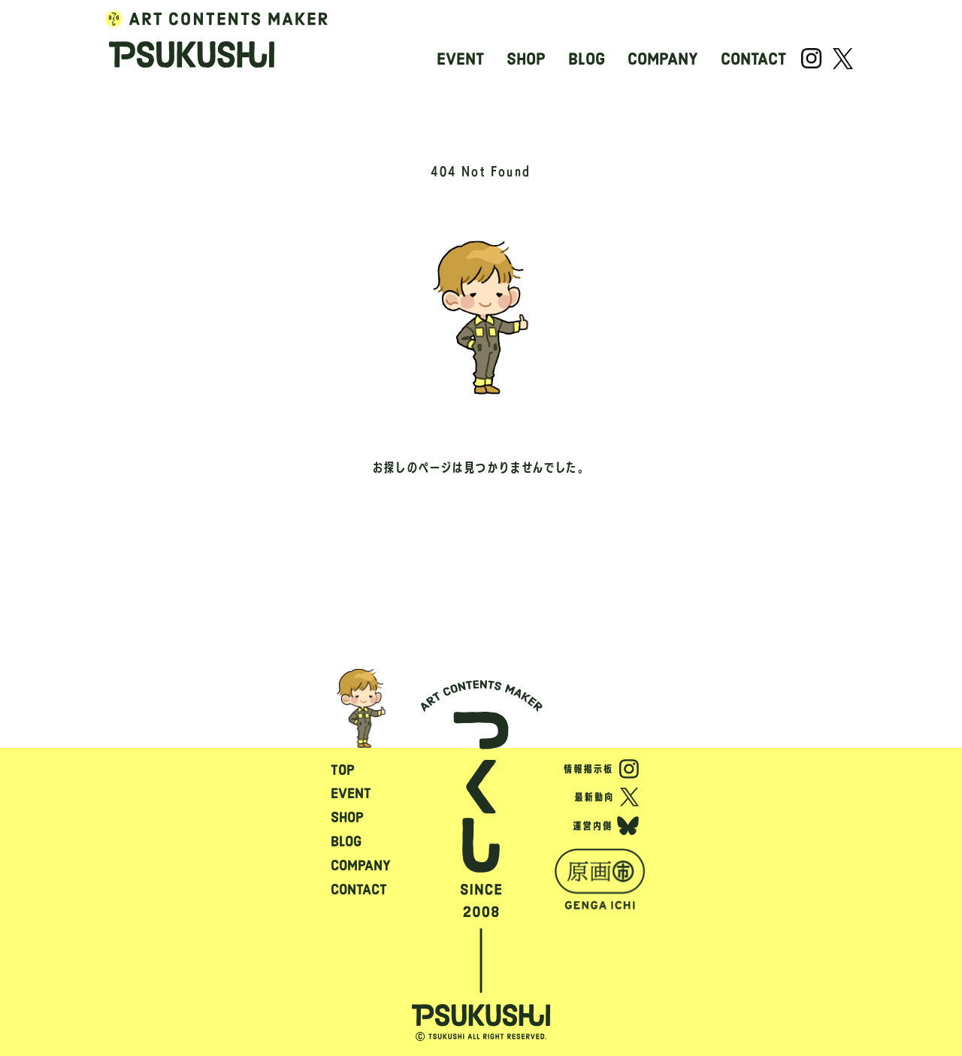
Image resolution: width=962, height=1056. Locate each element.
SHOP (526, 59)
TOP (343, 770)
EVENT (460, 59)
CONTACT (753, 59)
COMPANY (663, 59)
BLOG (586, 59)
